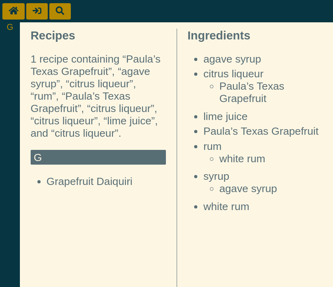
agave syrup (232, 59)
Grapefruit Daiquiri (89, 181)
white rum (242, 159)
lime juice (225, 116)
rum (212, 146)
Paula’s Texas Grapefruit (251, 92)
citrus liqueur (233, 74)
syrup (216, 176)
